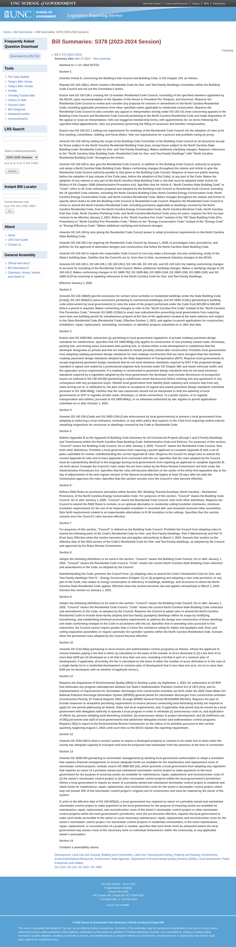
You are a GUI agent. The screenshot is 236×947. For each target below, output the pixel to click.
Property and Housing (187, 854)
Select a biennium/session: (21, 151)
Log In (110, 905)
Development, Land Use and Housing (77, 854)
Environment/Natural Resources (74, 859)
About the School (151, 3)
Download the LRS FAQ (24, 56)
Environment (209, 854)
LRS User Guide (18, 239)
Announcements (18, 118)
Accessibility (122, 905)
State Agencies (120, 859)
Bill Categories (16, 109)
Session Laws (16, 104)
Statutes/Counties (19, 114)
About (11, 235)
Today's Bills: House (20, 81)
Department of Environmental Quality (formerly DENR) (164, 859)
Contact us (14, 244)
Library (196, 3)
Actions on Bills (17, 100)
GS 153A (83, 867)
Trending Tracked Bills (21, 95)
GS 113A (60, 867)
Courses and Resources (176, 3)
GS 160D (96, 867)
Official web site (19, 263)
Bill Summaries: (23, 32)
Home (7, 32)
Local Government (209, 859)
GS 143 (71, 867)
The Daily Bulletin (18, 76)
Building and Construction (117, 854)
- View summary (100, 58)
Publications (219, 3)
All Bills (12, 90)
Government (102, 859)
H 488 (78, 65)
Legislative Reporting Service (95, 15)
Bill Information (18, 268)
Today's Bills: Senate (20, 86)
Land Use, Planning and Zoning (153, 854)
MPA (206, 3)
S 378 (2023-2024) (70, 54)
